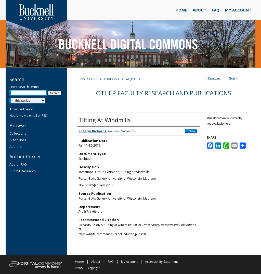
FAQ (111, 261)
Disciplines (17, 140)
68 (143, 79)
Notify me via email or (28, 115)
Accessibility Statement (161, 261)
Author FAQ (18, 164)
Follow (191, 131)
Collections (17, 133)
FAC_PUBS (131, 79)
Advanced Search (21, 109)
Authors (15, 146)
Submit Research (22, 171)
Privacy (79, 268)
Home (81, 79)
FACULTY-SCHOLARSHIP (105, 79)
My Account (129, 261)
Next (232, 78)
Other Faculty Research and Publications (163, 93)
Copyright (94, 268)
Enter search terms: (24, 86)
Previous (214, 78)
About (95, 261)
